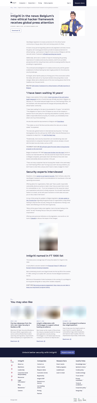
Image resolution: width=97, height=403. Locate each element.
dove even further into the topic (54, 152)
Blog (12, 7)
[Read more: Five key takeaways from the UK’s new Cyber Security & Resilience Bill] (22, 312)
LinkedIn (33, 218)
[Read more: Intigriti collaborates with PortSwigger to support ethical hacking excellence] (48, 312)
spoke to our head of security (45, 176)
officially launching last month (52, 54)
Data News (60, 121)
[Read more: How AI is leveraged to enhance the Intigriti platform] (74, 312)
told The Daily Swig (49, 135)
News (15, 7)
